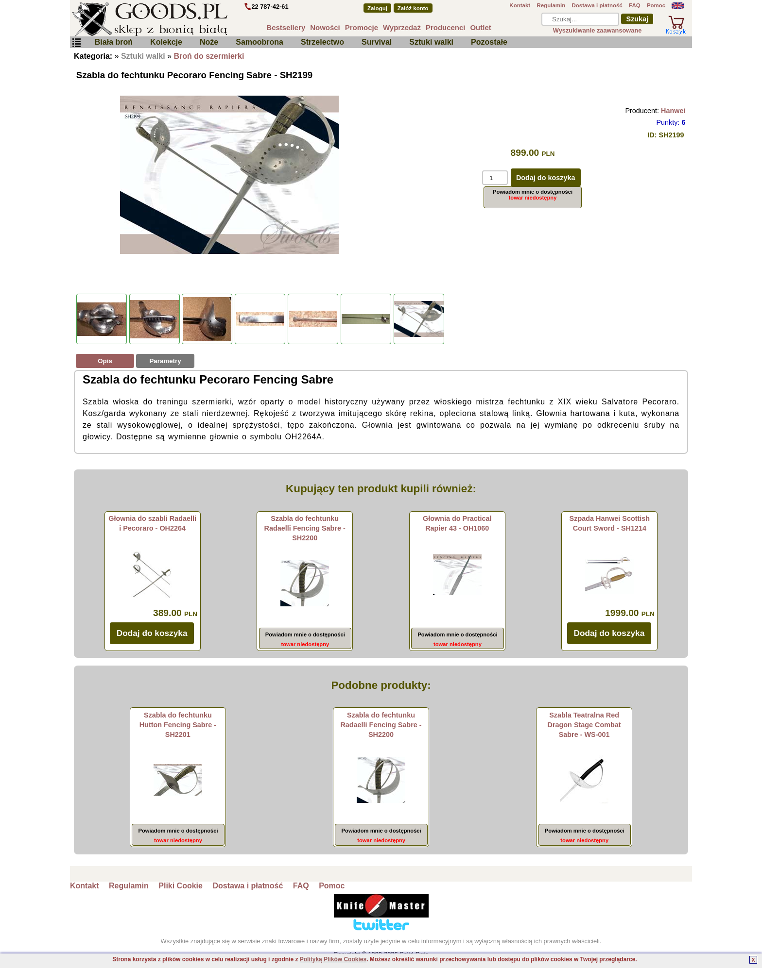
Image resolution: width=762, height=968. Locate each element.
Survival (377, 42)
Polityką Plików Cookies (333, 959)
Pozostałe (489, 42)
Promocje (361, 27)
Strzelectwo (322, 42)
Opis (105, 361)
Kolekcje (166, 42)
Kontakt (519, 5)
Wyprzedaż (402, 27)
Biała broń (114, 42)
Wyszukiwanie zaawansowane (597, 30)
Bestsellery (285, 27)
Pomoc (656, 5)
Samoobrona (259, 42)
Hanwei (673, 111)
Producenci (446, 27)
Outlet (480, 27)
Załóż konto (413, 8)
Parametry (165, 361)
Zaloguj (377, 8)
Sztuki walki (431, 42)
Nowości (325, 27)
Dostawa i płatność (597, 5)
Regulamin (551, 5)
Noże (209, 42)
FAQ (635, 5)
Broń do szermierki (208, 56)
